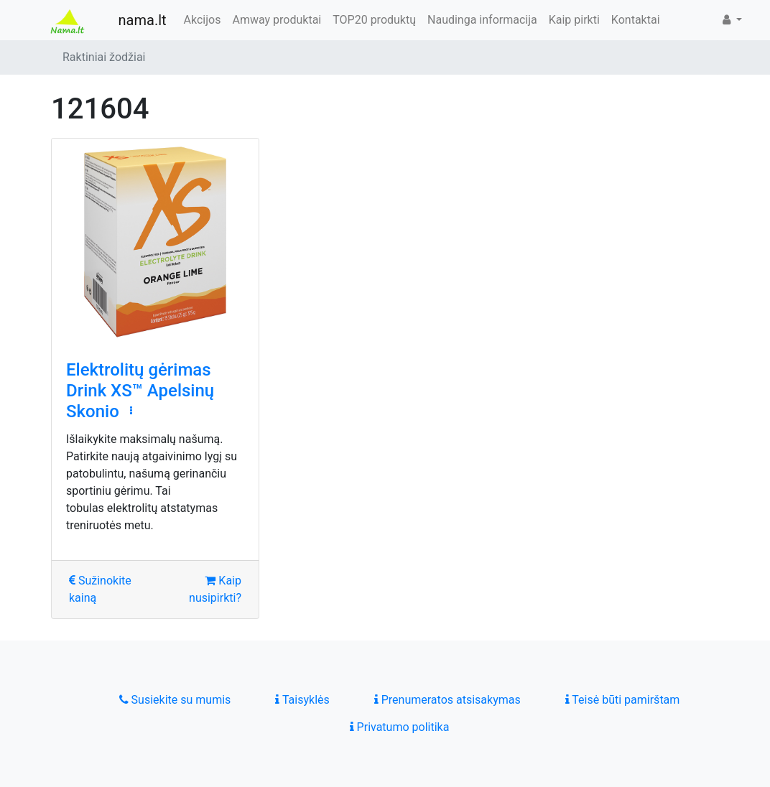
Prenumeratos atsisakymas (447, 700)
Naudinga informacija (482, 20)
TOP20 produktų (374, 20)
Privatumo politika (400, 727)
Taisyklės (302, 700)
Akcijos (202, 20)
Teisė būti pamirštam (622, 700)
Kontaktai (635, 20)
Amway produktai (276, 20)
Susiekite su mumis (175, 700)
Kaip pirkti (574, 20)
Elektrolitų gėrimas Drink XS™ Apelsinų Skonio (140, 391)
